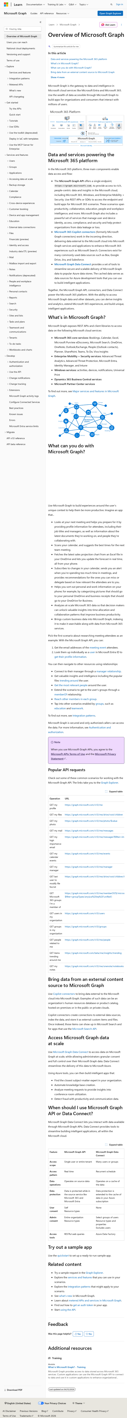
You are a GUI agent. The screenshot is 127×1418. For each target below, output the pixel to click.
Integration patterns (84, 715)
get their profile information (70, 656)
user (92, 652)
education (60, 708)
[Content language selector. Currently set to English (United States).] (18, 1403)
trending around (69, 680)
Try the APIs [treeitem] (15, 108)
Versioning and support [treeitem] (18, 54)
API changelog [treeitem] (16, 96)
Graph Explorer (109, 782)
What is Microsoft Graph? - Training (66, 1367)
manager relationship (108, 671)
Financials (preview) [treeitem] (19, 239)
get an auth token (83, 1305)
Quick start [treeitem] (15, 114)
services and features (80, 1277)
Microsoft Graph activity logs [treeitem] (24, 395)
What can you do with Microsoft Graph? (71, 67)
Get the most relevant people (70, 685)
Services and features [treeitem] (20, 72)
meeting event (98, 647)
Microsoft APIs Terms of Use (68, 754)
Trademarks (25, 1415)
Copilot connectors (64, 993)
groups (100, 703)
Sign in (119, 4)
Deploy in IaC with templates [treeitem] (23, 138)
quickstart (63, 1255)
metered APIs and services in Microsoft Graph (95, 1300)
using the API (67, 1309)
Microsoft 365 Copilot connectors (74, 231)
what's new (65, 1295)
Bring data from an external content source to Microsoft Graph (83, 72)
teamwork (77, 708)
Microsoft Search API (84, 1028)
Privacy (71, 1411)
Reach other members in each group (75, 699)
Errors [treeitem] (12, 420)
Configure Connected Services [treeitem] (24, 402)
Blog (44, 1411)
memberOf (60, 694)
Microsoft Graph (68, 24)
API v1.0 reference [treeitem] (16, 438)
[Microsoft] (6, 4)
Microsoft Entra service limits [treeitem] (24, 426)
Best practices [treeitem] (16, 408)
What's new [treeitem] (15, 90)
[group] (86, 884)
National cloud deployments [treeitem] (21, 48)
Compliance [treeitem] (15, 196)
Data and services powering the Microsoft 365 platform (79, 59)
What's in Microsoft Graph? (65, 63)
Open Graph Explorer (110, 13)
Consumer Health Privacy (93, 1411)
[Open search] (111, 4)
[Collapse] (40, 22)
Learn (51, 24)
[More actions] (121, 24)
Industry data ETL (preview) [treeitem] (23, 251)
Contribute (57, 1411)
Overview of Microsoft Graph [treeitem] (22, 36)
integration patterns (79, 1286)
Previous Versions (29, 1411)
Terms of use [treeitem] (13, 60)
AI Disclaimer (9, 1411)
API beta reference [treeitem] (16, 444)
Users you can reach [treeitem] (17, 42)
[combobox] (22, 29)
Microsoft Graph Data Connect (72, 264)
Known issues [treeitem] (16, 414)
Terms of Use (9, 1415)
